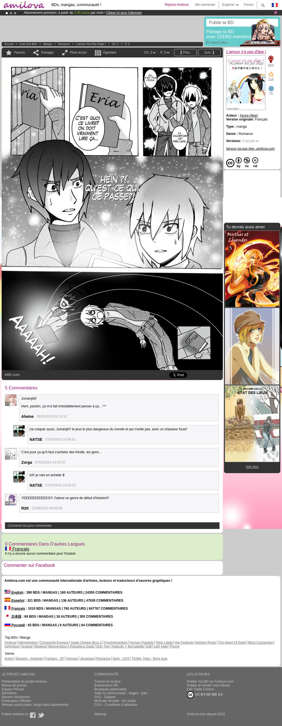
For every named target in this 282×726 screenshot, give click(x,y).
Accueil (8, 44)
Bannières (9, 693)
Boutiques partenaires (110, 689)
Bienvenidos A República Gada (71, 646)
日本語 (12, 616)
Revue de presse (14, 685)
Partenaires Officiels (16, 701)
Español (14, 600)
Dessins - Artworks (29, 659)
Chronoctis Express (54, 642)
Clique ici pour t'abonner (124, 13)
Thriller (136, 659)
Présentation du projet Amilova (24, 681)
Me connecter (205, 5)
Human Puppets (141, 642)
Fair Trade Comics (200, 689)
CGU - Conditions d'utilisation (115, 705)
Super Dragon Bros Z (86, 642)
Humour (72, 659)
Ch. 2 (115, 44)
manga (47, 44)
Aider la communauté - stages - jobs (120, 693)
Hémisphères (28, 642)
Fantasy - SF (54, 659)
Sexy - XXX (121, 659)
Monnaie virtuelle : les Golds (115, 701)
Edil (149, 646)
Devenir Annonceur (16, 697)
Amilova (10, 642)
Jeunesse (87, 659)
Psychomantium (115, 642)
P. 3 (127, 44)
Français (17, 549)
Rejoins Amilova (177, 5)
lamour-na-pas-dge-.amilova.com (250, 149)
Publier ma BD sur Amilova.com (210, 681)
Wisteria (40, 646)
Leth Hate (161, 646)
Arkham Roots (205, 642)
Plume (174, 646)
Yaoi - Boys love (155, 659)
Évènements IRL (106, 685)
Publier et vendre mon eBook (208, 685)
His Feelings (184, 642)
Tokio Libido (164, 642)
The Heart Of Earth (232, 642)
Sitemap (100, 714)
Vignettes (109, 52)
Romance (64, 44)
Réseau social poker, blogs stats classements (35, 705)
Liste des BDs (28, 44)
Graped (26, 646)
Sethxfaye (11, 646)
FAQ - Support (105, 697)
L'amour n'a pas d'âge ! (91, 44)
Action (9, 659)
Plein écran (78, 52)
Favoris (19, 52)
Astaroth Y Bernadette (127, 646)
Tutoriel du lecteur (107, 681)
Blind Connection (260, 642)
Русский (14, 625)
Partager (47, 52)
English (14, 592)
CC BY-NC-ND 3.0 (205, 694)
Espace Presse (13, 689)
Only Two (103, 646)
